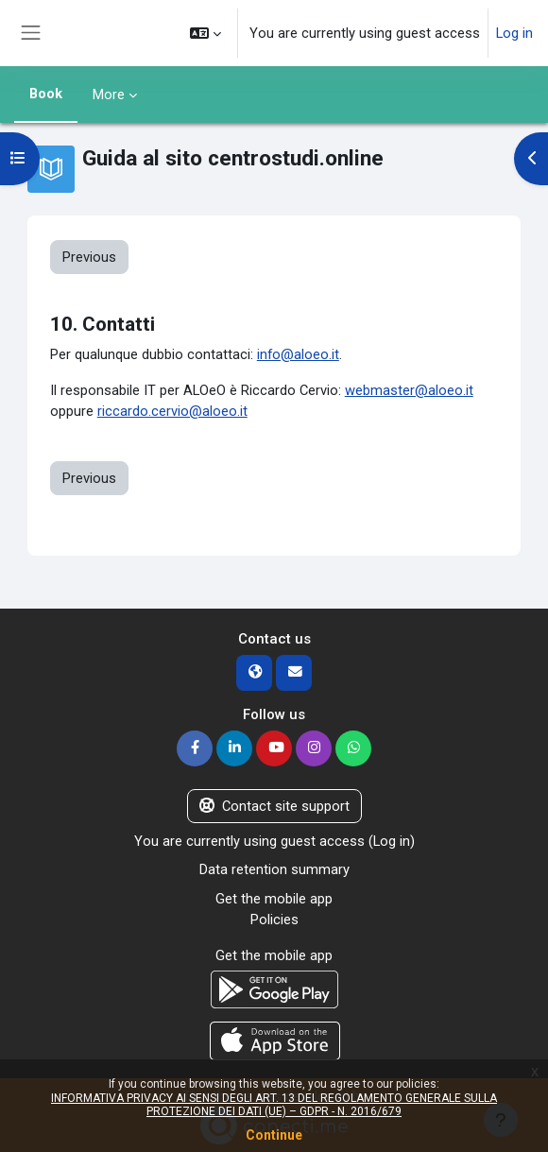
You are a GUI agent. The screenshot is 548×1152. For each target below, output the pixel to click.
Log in (514, 33)
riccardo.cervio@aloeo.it (172, 411)
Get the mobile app (274, 898)
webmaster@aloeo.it (409, 390)
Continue (274, 1135)
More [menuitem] (109, 94)
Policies (274, 919)
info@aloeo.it (298, 354)
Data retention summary (274, 869)
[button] (205, 33)
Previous (89, 257)
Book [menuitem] (45, 93)
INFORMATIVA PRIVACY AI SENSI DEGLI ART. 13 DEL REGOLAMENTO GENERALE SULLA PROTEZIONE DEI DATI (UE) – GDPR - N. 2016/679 (274, 1105)
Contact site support (274, 806)
